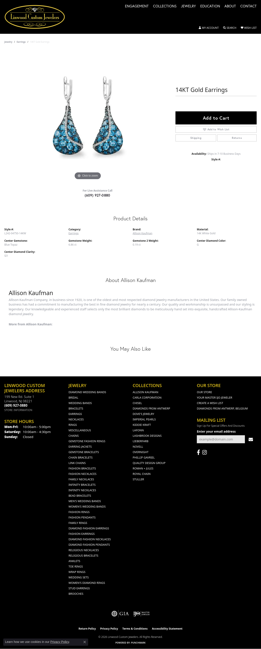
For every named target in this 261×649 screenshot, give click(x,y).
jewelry (8, 41)
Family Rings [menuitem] (78, 523)
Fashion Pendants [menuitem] (82, 517)
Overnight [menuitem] (141, 452)
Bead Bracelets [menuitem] (80, 496)
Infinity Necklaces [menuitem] (82, 490)
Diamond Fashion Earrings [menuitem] (89, 528)
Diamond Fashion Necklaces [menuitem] (90, 539)
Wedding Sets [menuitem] (79, 577)
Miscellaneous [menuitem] (80, 430)
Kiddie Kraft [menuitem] (142, 425)
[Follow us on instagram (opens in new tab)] (204, 452)
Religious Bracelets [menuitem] (83, 555)
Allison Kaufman (142, 233)
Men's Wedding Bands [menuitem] (85, 501)
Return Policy (87, 628)
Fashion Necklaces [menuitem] (82, 474)
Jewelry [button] (188, 6)
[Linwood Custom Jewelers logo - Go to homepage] (37, 16)
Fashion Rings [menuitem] (79, 512)
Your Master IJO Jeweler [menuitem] (214, 397)
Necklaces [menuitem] (76, 419)
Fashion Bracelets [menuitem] (82, 468)
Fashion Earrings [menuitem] (82, 534)
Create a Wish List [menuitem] (210, 403)
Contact (248, 6)
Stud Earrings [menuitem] (79, 588)
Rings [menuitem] (73, 425)
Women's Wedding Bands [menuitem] (87, 506)
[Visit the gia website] (120, 613)
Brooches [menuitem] (76, 594)
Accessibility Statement (167, 628)
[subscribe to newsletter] (251, 439)
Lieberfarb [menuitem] (140, 441)
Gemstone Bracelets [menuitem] (84, 452)
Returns (237, 137)
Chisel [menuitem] (137, 403)
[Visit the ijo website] (141, 613)
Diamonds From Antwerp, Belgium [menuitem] (222, 408)
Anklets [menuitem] (74, 561)
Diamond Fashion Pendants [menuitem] (89, 545)
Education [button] (210, 6)
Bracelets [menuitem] (76, 408)
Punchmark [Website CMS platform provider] (138, 642)
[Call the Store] (15, 405)
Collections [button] (165, 6)
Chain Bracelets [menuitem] (81, 457)
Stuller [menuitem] (138, 479)
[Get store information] (18, 410)
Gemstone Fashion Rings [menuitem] (87, 441)
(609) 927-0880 (97, 195)
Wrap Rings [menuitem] (77, 572)
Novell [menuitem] (138, 447)
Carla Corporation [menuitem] (147, 397)
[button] (209, 28)
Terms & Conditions (135, 628)
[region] (87, 115)
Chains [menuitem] (74, 436)
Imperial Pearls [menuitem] (144, 419)
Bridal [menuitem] (73, 397)
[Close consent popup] (84, 642)
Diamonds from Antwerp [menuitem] (151, 408)
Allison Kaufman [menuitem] (145, 392)
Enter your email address (216, 431)
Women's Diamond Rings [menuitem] (87, 583)
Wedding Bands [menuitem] (80, 403)
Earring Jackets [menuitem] (80, 447)
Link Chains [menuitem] (77, 463)
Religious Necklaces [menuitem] (84, 550)
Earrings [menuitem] (75, 414)
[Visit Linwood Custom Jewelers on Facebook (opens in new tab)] (198, 452)
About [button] (230, 6)
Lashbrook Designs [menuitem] (147, 436)
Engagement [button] (137, 6)
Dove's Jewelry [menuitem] (143, 414)
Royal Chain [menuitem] (142, 474)
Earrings (21, 41)
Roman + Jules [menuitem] (143, 468)
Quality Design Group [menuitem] (149, 463)
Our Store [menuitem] (204, 392)
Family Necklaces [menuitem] (81, 479)
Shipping (195, 137)
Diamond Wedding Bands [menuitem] (87, 392)
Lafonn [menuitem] (138, 430)
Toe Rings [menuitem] (76, 566)
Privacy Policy (109, 628)
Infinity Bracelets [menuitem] (82, 485)
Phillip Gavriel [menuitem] (144, 457)
